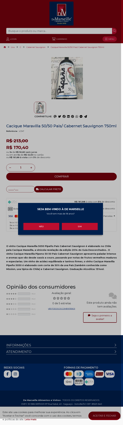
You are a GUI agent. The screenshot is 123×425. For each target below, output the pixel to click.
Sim (81, 227)
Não (42, 227)
